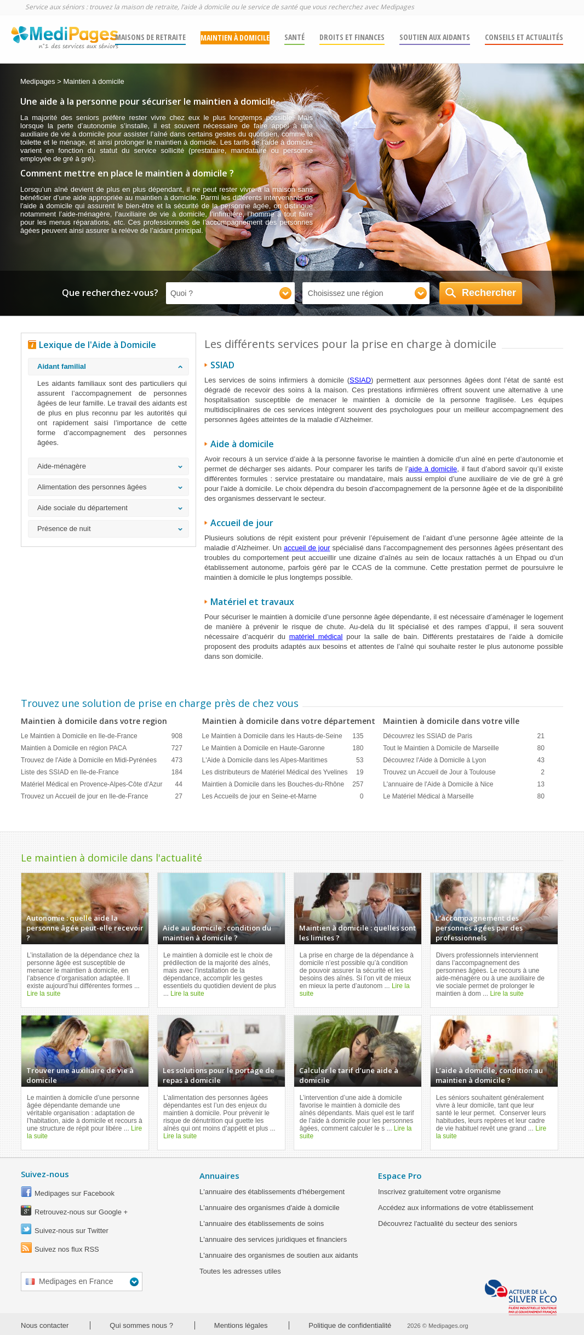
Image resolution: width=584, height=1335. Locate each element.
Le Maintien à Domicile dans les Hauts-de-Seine (283, 736)
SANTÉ (294, 37)
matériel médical (316, 636)
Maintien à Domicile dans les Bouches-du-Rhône (283, 784)
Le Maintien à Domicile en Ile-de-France (101, 736)
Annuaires (219, 1175)
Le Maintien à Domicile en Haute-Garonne (283, 748)
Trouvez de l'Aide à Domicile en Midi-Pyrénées (101, 760)
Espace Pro (400, 1175)
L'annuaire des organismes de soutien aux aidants (278, 1255)
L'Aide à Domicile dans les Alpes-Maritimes (283, 760)
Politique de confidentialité (349, 1325)
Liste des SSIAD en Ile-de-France (101, 772)
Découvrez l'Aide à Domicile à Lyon (464, 760)
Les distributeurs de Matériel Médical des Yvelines (283, 772)
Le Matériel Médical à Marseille (464, 796)
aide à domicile (433, 469)
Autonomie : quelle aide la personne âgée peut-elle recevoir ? (85, 928)
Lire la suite (43, 993)
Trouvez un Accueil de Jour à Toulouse (464, 772)
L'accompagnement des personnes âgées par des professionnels (479, 928)
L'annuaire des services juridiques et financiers (273, 1239)
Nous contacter (44, 1325)
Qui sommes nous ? (141, 1325)
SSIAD (360, 380)
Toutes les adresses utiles (240, 1271)
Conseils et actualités (524, 37)
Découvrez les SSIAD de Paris (464, 736)
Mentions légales (241, 1325)
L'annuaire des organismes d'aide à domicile (269, 1207)
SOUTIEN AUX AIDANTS (434, 37)
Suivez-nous (45, 1173)
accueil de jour (307, 548)
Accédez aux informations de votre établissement (455, 1207)
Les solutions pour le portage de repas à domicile (218, 1075)
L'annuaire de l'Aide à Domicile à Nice (464, 784)
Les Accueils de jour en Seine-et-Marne (283, 796)
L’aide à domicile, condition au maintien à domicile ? (489, 1075)
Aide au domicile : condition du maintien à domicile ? (217, 933)
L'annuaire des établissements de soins (261, 1223)
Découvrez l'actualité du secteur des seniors (447, 1223)
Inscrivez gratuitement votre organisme (439, 1192)
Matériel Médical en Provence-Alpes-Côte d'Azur (101, 784)
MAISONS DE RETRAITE (150, 37)
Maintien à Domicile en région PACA (101, 748)
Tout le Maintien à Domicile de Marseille (464, 748)
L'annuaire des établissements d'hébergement (272, 1192)
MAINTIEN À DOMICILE (235, 37)
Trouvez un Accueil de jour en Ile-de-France (101, 796)
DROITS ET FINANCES (352, 37)
